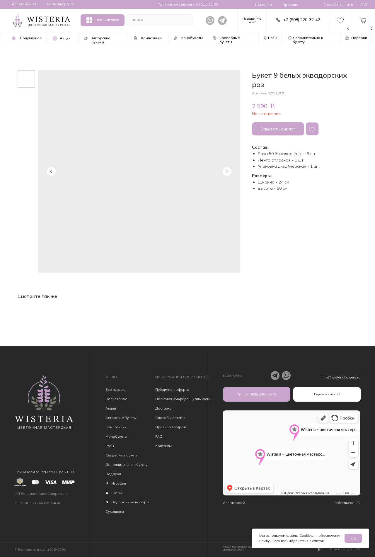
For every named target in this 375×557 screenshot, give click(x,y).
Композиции (116, 427)
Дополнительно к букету (126, 464)
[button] (252, 19)
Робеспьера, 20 (346, 502)
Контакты (163, 446)
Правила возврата (171, 427)
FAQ (364, 4)
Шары (116, 492)
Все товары (115, 389)
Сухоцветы (114, 511)
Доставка (263, 4)
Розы (109, 446)
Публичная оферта (172, 389)
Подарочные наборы (130, 502)
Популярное (116, 399)
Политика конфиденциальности (182, 399)
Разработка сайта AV (345, 549)
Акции (110, 408)
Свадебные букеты (121, 455)
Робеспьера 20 (60, 4)
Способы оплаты (338, 4)
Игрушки (118, 483)
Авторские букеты (121, 417)
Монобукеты (116, 436)
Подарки (113, 474)
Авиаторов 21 (24, 4)
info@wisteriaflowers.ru (341, 377)
